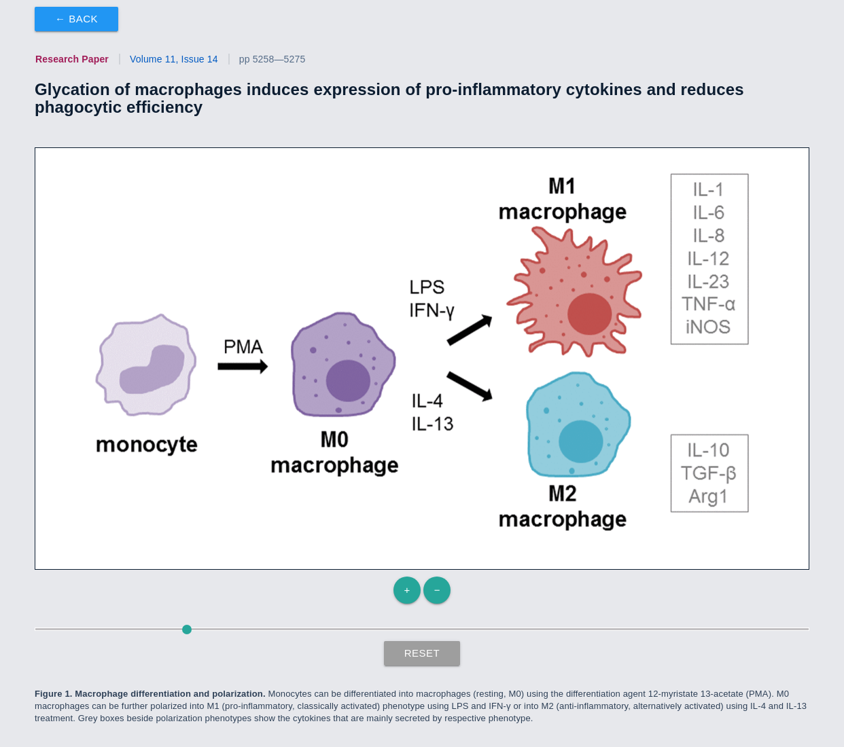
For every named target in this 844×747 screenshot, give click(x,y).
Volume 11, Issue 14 (174, 59)
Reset (422, 653)
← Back (76, 18)
